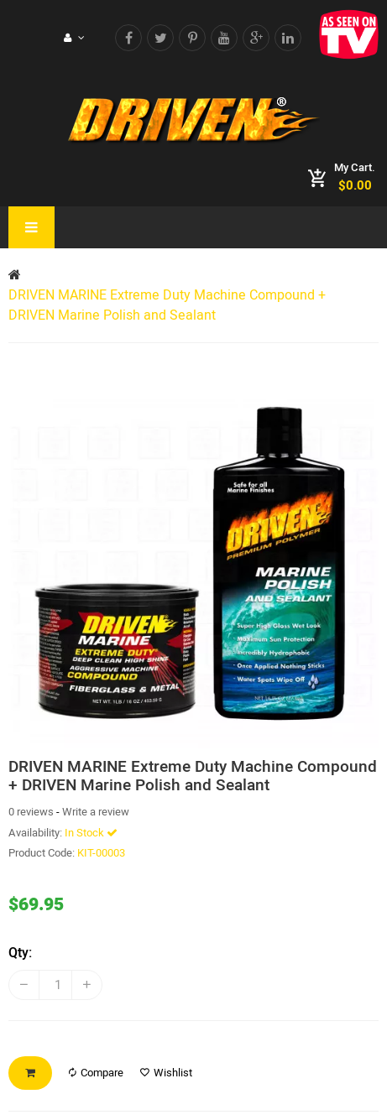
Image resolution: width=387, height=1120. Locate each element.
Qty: (20, 953)
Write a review (95, 812)
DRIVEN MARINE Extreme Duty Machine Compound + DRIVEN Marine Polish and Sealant (167, 305)
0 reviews (31, 812)
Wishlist (166, 1073)
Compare (96, 1073)
